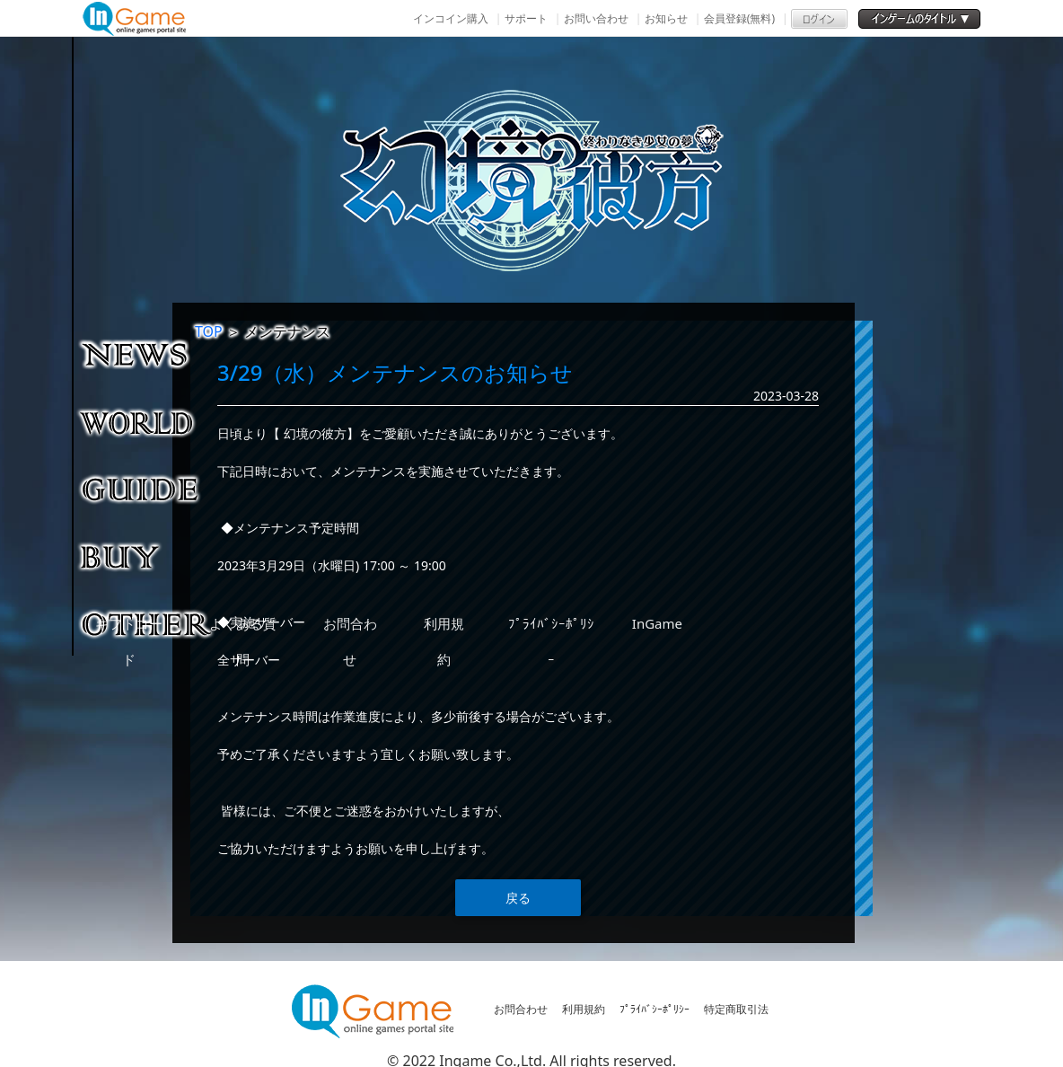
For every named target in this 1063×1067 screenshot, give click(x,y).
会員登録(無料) (739, 18)
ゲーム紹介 (148, 421)
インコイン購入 (450, 18)
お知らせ (666, 18)
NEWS (148, 354)
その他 (148, 623)
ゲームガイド (148, 489)
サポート (526, 18)
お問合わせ (521, 1009)
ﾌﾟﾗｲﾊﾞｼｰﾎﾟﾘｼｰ (654, 1009)
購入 (148, 556)
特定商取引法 (736, 1009)
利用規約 (583, 1009)
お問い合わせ (596, 18)
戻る (518, 897)
